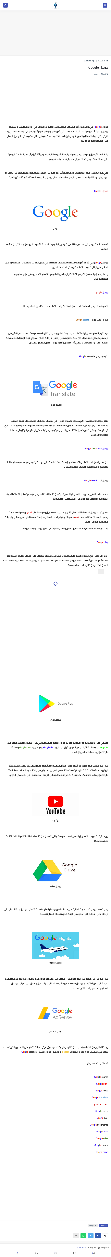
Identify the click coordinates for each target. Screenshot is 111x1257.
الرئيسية (103, 61)
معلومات (88, 61)
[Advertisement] (55, 33)
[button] (98, 1235)
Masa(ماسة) (82, 1247)
